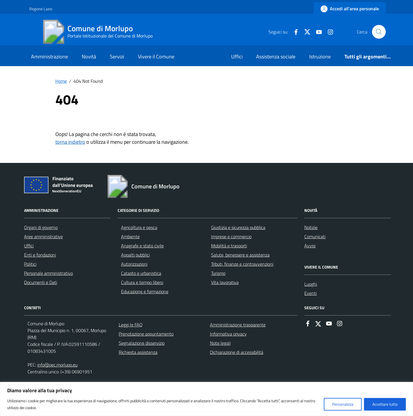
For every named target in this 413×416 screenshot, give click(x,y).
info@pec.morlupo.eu (57, 364)
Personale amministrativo (48, 273)
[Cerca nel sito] (379, 32)
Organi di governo (41, 227)
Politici (30, 264)
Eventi (310, 293)
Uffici (237, 56)
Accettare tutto (385, 404)
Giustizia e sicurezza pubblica (238, 227)
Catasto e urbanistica (141, 273)
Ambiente (130, 236)
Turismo (218, 273)
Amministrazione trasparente (238, 324)
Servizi (117, 56)
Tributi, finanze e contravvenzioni (242, 264)
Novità (89, 56)
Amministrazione (49, 56)
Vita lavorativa (225, 282)
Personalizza (342, 404)
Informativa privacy (228, 333)
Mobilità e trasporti (229, 245)
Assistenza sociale (275, 56)
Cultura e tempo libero (142, 282)
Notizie (310, 227)
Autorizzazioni (134, 264)
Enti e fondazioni (40, 254)
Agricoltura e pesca (139, 227)
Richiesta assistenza (138, 352)
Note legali (220, 343)
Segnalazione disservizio (142, 343)
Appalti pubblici (135, 254)
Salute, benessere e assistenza (240, 254)
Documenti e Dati (40, 282)
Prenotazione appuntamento (146, 333)
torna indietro (70, 142)
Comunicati (315, 236)
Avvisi (309, 245)
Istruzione (320, 56)
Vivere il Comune (156, 56)
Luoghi (310, 284)
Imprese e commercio (231, 236)
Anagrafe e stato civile (142, 245)
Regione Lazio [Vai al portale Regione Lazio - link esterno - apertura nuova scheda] (40, 9)
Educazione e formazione (144, 291)
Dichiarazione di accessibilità (236, 352)
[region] (206, 399)
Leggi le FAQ (131, 324)
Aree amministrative (43, 236)
